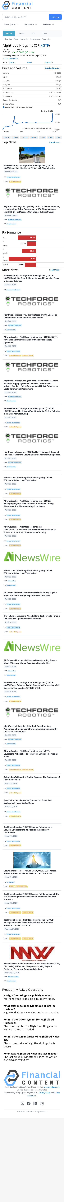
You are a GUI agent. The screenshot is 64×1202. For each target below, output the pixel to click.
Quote (11, 62)
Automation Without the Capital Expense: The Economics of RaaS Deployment (32, 778)
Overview (8, 39)
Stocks (22, 33)
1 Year (42, 137)
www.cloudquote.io (51, 1087)
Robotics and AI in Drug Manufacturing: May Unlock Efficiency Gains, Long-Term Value (28, 479)
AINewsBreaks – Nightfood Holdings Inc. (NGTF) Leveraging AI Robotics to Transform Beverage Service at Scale (30, 754)
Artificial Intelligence (15, 181)
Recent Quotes (9, 25)
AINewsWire (11, 581)
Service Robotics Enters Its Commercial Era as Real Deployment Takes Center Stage (28, 801)
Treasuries (46, 39)
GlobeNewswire (11, 224)
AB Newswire (10, 882)
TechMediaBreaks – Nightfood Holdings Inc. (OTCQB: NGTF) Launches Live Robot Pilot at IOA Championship (29, 167)
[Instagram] (42, 1104)
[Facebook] (29, 1104)
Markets (9, 33)
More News (54, 142)
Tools (45, 33)
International (35, 39)
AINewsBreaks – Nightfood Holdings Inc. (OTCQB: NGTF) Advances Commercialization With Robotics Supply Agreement (30, 340)
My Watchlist (29, 25)
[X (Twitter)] (22, 1104)
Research (48, 62)
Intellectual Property (27, 355)
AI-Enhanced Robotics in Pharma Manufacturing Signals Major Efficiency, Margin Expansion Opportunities (30, 594)
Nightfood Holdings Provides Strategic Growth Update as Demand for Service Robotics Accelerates (30, 316)
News (16, 39)
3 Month (34, 137)
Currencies (24, 39)
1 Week (15, 137)
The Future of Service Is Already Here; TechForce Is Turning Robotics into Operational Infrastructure (32, 617)
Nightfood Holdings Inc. (14, 219)
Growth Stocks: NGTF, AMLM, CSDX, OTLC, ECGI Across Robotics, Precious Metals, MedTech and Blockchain (30, 872)
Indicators (47, 25)
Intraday (6, 137)
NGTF (44, 45)
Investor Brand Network (13, 177)
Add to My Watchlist (10, 58)
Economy (11, 886)
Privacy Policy (44, 1092)
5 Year (58, 137)
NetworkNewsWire (13, 976)
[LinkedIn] (35, 1104)
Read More (54, 270)
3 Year (50, 137)
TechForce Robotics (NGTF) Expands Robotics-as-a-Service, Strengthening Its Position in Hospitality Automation (28, 830)
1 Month (24, 137)
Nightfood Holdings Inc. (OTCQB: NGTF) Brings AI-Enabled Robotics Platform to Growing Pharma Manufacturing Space (32, 453)
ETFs (33, 33)
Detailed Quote (52, 68)
